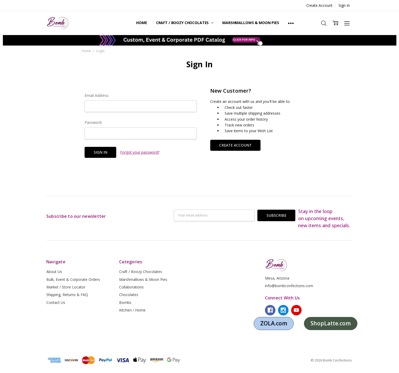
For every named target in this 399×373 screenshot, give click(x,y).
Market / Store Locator (65, 287)
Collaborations (131, 287)
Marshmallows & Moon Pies (250, 22)
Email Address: (97, 95)
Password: (93, 122)
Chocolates (128, 294)
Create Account (319, 5)
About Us (54, 271)
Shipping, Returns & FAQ (67, 294)
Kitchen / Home (132, 310)
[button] (199, 40)
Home (141, 22)
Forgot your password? (139, 152)
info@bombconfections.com (289, 285)
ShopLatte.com (331, 323)
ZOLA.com (273, 323)
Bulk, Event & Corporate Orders (73, 279)
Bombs (125, 302)
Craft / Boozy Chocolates (184, 22)
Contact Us (55, 302)
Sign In (344, 5)
